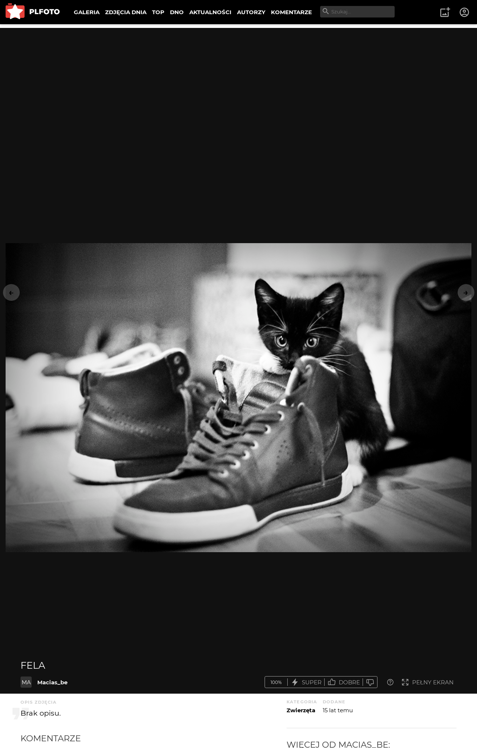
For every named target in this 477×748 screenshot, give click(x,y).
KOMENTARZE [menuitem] (291, 12)
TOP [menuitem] (158, 12)
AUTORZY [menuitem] (251, 12)
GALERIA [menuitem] (86, 12)
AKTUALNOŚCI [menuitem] (210, 12)
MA (26, 682)
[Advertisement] (238, 80)
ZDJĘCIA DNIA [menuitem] (125, 12)
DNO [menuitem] (177, 12)
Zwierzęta (301, 710)
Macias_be (52, 682)
